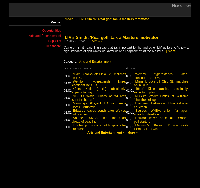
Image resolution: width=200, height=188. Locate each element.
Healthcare (53, 46)
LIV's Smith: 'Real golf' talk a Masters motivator (114, 19)
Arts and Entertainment (45, 36)
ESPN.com (96, 41)
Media (69, 19)
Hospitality (54, 41)
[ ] (171, 51)
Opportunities (51, 30)
